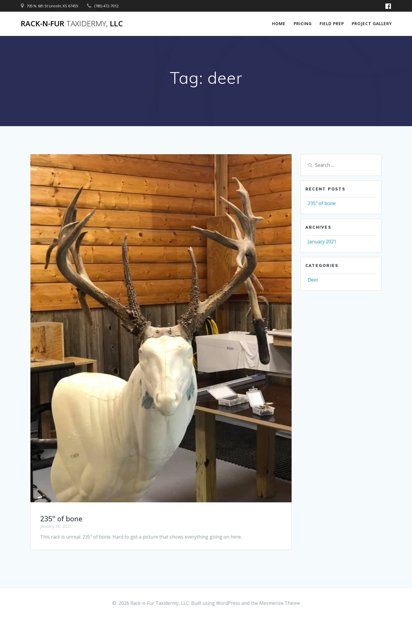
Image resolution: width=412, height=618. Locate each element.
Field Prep (332, 23)
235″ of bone (61, 518)
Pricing (303, 23)
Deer (313, 280)
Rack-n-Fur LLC (72, 23)
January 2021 (322, 241)
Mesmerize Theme (279, 603)
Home (278, 23)
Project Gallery (372, 23)
